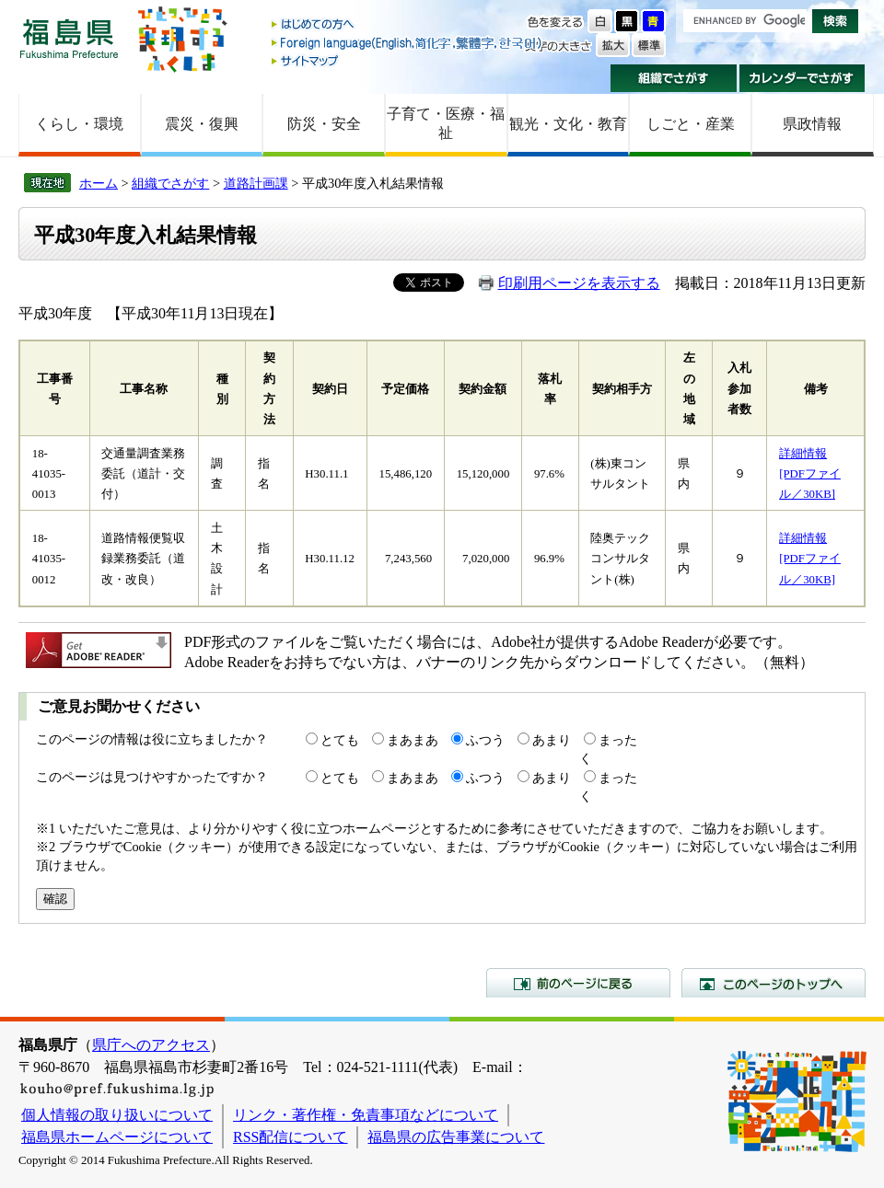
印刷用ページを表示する (579, 283)
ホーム (98, 183)
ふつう (485, 739)
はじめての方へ (408, 25)
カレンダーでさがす (802, 78)
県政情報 (812, 124)
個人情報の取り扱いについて (117, 1115)
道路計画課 (256, 183)
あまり (551, 739)
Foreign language (408, 43)
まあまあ (412, 739)
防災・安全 (324, 124)
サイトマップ (408, 60)
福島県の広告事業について (455, 1137)
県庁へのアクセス (151, 1045)
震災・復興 (201, 124)
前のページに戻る (578, 983)
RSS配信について (290, 1137)
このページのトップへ (773, 983)
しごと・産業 (690, 124)
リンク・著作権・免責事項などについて (365, 1115)
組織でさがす (674, 78)
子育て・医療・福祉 (446, 123)
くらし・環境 (79, 124)
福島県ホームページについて (117, 1137)
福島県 (69, 38)
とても (339, 739)
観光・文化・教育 (568, 124)
